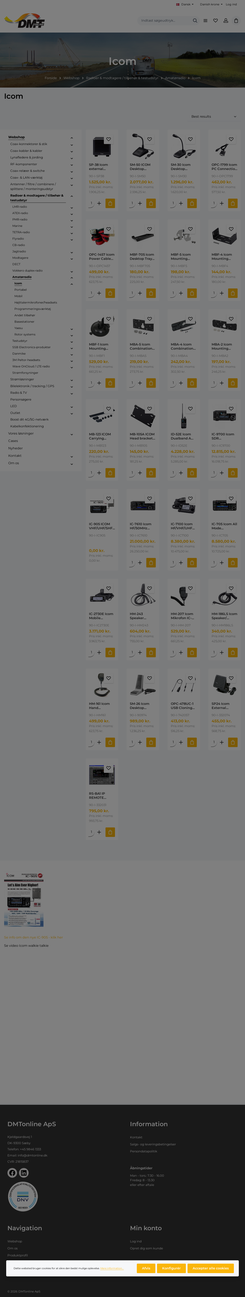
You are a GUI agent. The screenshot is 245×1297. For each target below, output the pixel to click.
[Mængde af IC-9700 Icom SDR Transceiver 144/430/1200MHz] (214, 473)
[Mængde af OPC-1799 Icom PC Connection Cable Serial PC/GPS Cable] (214, 203)
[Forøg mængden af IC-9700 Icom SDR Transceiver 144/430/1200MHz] (221, 473)
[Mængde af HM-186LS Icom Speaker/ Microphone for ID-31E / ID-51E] (214, 653)
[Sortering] (214, 116)
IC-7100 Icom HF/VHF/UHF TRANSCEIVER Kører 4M (183, 527)
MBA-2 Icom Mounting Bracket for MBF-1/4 (222, 347)
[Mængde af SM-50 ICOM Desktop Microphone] (132, 203)
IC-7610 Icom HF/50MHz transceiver (140, 527)
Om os (12, 1248)
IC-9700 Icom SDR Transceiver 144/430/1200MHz (224, 437)
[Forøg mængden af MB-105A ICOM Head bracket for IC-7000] (140, 473)
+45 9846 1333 (30, 1149)
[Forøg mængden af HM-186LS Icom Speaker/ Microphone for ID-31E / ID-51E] (221, 653)
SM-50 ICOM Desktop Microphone (140, 167)
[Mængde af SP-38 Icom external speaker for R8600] (91, 203)
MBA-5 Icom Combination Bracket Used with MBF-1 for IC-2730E (142, 347)
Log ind (231, 4)
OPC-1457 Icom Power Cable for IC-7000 (102, 257)
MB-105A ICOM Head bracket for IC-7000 (142, 437)
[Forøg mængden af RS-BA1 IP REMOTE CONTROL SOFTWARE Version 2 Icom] (99, 833)
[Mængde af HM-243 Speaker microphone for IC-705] (132, 653)
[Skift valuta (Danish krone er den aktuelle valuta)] (211, 4)
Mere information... (112, 1268)
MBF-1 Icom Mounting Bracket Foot (100, 347)
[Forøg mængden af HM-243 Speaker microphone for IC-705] (140, 653)
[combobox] (163, 20)
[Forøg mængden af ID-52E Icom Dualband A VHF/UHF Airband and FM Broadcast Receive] (181, 473)
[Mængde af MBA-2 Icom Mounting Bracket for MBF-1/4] (214, 383)
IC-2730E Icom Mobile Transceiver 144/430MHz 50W (101, 617)
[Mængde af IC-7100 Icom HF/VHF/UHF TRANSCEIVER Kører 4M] (173, 563)
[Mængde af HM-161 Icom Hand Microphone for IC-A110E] (91, 743)
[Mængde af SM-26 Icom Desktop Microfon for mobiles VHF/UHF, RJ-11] (132, 743)
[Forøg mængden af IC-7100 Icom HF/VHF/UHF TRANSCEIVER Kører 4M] (181, 563)
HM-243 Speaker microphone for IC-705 (140, 617)
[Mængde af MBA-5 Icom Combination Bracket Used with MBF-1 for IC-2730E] (132, 383)
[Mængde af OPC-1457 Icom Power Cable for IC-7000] (91, 293)
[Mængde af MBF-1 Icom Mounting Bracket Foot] (91, 383)
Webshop (14, 1241)
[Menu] (205, 20)
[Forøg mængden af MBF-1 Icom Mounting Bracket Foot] (99, 383)
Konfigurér (171, 1268)
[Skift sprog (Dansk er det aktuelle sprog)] (185, 4)
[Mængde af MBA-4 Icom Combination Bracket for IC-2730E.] (173, 383)
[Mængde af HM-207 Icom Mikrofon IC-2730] (173, 653)
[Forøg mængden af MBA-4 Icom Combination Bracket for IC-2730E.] (181, 383)
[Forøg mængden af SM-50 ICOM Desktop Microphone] (140, 203)
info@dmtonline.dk (32, 1155)
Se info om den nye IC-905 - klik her (33, 939)
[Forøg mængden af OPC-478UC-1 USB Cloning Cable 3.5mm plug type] (181, 743)
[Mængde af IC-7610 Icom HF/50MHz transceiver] (132, 563)
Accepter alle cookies (211, 1268)
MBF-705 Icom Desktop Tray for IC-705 (142, 257)
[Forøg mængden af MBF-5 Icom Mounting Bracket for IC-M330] (181, 293)
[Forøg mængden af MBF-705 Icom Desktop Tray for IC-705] (140, 293)
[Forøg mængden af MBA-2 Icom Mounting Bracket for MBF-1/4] (221, 383)
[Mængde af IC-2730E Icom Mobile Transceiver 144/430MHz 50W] (91, 653)
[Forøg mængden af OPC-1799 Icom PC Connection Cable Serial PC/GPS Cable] (221, 203)
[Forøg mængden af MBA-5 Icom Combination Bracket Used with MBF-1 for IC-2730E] (140, 383)
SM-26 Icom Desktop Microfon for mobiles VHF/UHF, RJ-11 (142, 707)
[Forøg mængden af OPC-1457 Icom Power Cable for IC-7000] (99, 293)
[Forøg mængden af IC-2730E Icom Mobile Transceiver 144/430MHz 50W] (99, 653)
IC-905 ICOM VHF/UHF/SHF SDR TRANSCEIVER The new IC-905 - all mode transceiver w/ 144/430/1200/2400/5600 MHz (101, 527)
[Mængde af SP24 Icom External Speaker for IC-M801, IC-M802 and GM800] (214, 743)
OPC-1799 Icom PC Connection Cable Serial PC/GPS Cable (224, 167)
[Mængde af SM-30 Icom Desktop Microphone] (173, 203)
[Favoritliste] (215, 20)
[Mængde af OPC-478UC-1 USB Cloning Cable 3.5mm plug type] (173, 743)
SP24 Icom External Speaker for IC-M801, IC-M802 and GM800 (224, 707)
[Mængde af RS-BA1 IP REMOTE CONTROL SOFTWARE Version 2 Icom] (91, 833)
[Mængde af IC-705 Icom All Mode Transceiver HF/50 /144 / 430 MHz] (214, 563)
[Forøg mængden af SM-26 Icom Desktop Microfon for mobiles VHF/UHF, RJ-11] (140, 743)
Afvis (146, 1268)
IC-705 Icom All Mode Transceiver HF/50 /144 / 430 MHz (224, 527)
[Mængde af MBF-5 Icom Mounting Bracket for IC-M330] (173, 293)
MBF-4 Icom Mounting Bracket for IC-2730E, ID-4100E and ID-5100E (224, 257)
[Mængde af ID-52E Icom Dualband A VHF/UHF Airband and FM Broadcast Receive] (173, 473)
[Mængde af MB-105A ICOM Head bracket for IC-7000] (132, 473)
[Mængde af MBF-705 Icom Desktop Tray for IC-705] (132, 293)
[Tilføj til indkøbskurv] (110, 203)
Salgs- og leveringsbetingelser (153, 1144)
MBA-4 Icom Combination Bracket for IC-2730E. (183, 347)
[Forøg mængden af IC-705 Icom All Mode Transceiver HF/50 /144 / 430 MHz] (221, 563)
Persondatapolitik (143, 1151)
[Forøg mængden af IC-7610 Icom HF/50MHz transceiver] (140, 563)
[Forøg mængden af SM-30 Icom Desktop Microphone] (181, 203)
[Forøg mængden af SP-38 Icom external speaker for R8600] (99, 203)
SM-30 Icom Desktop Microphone (181, 167)
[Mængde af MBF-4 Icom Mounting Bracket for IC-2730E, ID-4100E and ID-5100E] (214, 293)
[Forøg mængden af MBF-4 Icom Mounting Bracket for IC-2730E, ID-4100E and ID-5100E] (221, 293)
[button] (72, 138)
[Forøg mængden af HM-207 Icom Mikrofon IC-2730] (181, 653)
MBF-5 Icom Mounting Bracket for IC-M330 (183, 257)
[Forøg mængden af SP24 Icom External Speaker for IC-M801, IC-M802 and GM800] (221, 743)
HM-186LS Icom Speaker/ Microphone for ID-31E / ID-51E (225, 617)
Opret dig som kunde (146, 1248)
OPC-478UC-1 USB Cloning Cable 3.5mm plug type (182, 707)
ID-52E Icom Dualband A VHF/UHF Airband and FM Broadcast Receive (182, 437)
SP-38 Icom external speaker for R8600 (98, 167)
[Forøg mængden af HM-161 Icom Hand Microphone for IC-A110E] (99, 743)
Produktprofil (17, 1255)
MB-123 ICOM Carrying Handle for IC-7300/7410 (101, 437)
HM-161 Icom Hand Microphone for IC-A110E (102, 707)
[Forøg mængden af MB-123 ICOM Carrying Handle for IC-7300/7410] (99, 473)
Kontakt (136, 1137)
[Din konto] (226, 20)
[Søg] (195, 20)
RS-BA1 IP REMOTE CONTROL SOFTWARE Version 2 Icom (101, 797)
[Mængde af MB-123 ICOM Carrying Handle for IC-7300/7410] (91, 473)
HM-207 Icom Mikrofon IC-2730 (182, 617)
